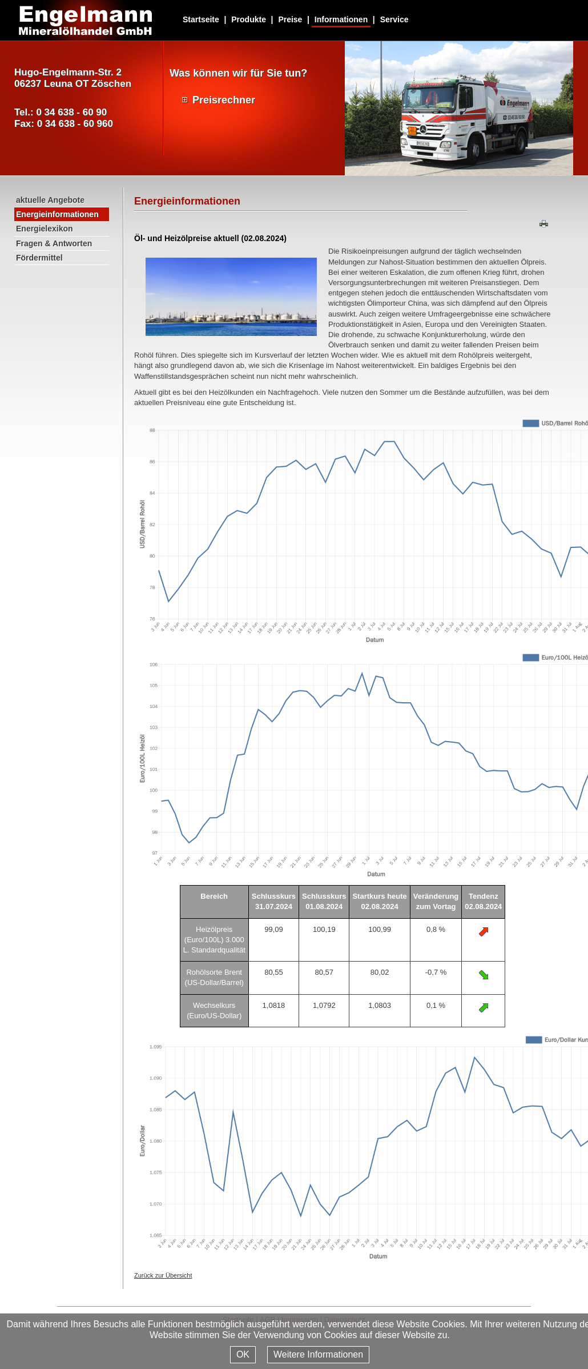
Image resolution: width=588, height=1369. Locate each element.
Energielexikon (44, 228)
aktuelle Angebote (50, 200)
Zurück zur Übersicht (163, 1275)
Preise (290, 19)
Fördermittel (39, 257)
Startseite (201, 19)
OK (242, 1354)
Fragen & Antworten (54, 243)
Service (394, 19)
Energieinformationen (57, 214)
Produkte (248, 19)
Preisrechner (223, 100)
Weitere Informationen (318, 1354)
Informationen (341, 19)
